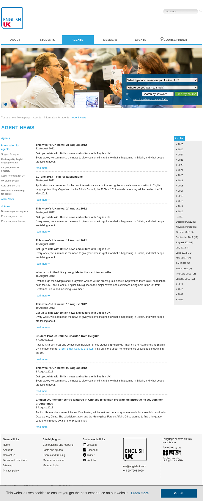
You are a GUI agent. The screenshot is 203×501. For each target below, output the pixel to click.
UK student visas (10, 180)
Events (140, 39)
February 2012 (183, 273)
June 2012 (181, 252)
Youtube (89, 460)
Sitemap (8, 465)
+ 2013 (179, 211)
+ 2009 (179, 294)
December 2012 (184, 221)
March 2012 (182, 268)
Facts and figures (53, 449)
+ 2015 (179, 201)
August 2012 (183, 242)
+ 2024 (179, 154)
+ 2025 (179, 149)
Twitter (88, 455)
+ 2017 (179, 190)
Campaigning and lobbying (58, 444)
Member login (51, 465)
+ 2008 (179, 299)
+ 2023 (179, 159)
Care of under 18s (10, 185)
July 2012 (181, 247)
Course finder (175, 39)
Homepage (23, 117)
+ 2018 (179, 185)
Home (6, 444)
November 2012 (184, 227)
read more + (43, 167)
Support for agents (10, 154)
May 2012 (181, 258)
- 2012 (179, 216)
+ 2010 (179, 289)
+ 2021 (179, 170)
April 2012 (181, 263)
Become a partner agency (14, 211)
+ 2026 (179, 144)
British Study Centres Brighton (76, 348)
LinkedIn (90, 444)
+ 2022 (179, 165)
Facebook (90, 449)
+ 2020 (179, 175)
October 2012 (183, 232)
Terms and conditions (15, 460)
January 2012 (183, 279)
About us (8, 449)
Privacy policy (11, 470)
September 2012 (184, 237)
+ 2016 (179, 196)
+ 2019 (179, 180)
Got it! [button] (178, 493)
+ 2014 (179, 206)
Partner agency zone (12, 216)
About (15, 39)
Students (47, 39)
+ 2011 (179, 284)
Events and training (54, 455)
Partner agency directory (14, 221)
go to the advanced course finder (150, 99)
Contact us (9, 455)
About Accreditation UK (13, 175)
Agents (77, 39)
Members (110, 39)
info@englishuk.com (134, 466)
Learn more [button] (140, 493)
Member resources (54, 460)
